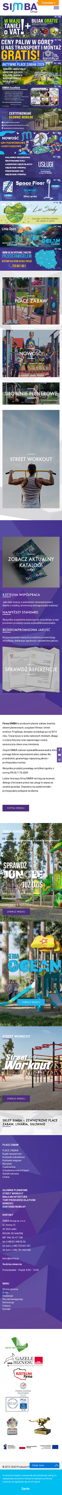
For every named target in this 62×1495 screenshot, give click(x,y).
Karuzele (7, 1163)
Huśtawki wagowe (11, 1160)
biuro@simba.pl (10, 1258)
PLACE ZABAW (10, 1150)
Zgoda (25, 1488)
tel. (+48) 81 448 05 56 (14, 1241)
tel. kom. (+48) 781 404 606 (16, 1250)
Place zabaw (10, 1145)
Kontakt (6, 1309)
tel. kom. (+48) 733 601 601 (16, 1246)
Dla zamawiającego (12, 1299)
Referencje (8, 1302)
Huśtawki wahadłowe (13, 1157)
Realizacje (7, 1296)
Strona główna (10, 1289)
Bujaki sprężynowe (12, 1153)
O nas (5, 1292)
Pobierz (6, 1305)
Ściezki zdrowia (10, 1173)
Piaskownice (9, 1167)
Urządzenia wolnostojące (15, 1170)
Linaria (5, 1177)
